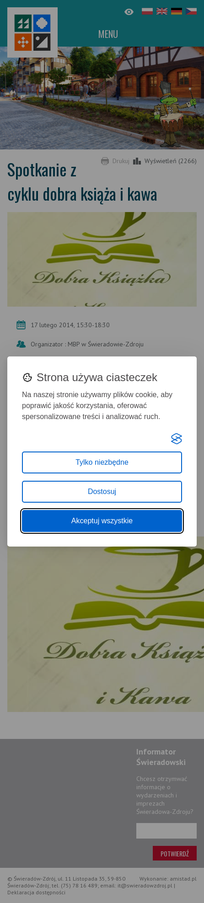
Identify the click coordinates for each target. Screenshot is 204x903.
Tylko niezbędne (102, 462)
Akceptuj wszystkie (102, 521)
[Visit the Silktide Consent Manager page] (176, 438)
